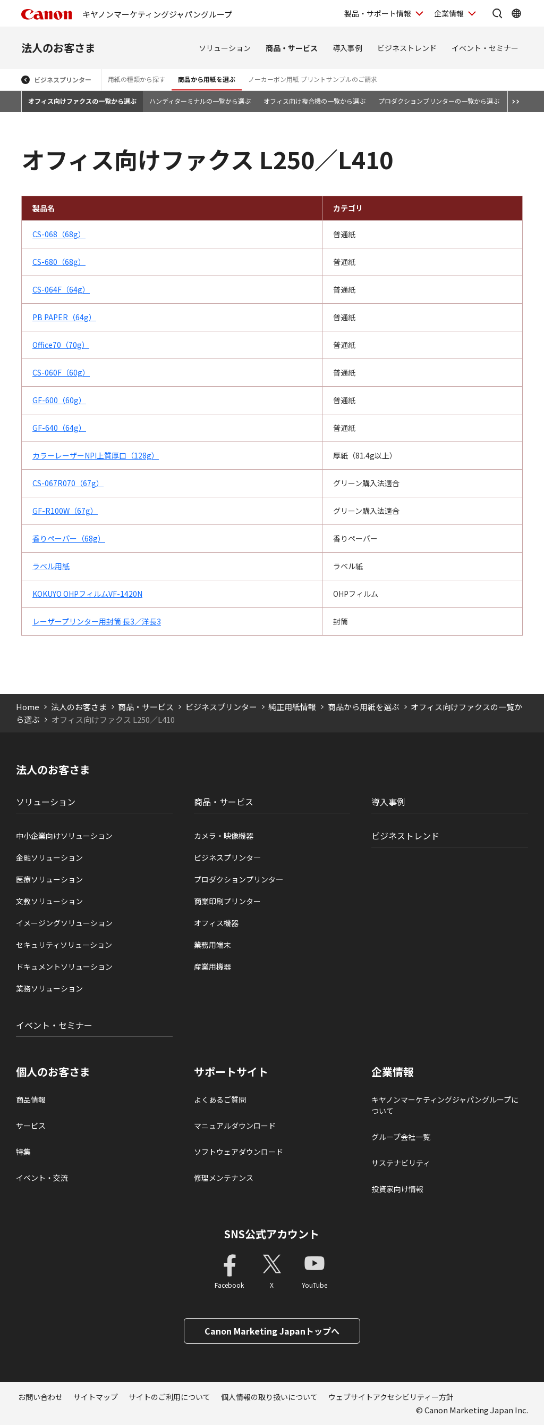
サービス (31, 1125)
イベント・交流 (42, 1177)
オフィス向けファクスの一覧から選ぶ (82, 100)
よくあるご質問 (220, 1099)
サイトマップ (95, 1396)
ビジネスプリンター (62, 79)
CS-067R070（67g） (68, 483)
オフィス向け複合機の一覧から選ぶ (315, 100)
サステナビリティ (400, 1162)
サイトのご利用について (169, 1396)
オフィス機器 (216, 923)
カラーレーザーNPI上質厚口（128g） (95, 455)
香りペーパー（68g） (68, 538)
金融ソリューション (49, 857)
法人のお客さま (58, 47)
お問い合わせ (40, 1396)
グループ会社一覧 (400, 1136)
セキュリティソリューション (64, 944)
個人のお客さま (53, 1071)
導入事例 (347, 48)
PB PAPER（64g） (64, 317)
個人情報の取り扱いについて (269, 1396)
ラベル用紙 (51, 566)
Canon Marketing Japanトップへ (272, 1330)
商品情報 (31, 1099)
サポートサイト (231, 1071)
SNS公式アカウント (271, 1233)
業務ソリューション (49, 988)
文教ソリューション (49, 901)
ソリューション (225, 48)
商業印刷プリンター (227, 901)
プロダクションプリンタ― (238, 879)
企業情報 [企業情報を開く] (449, 13)
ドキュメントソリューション (64, 966)
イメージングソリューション (64, 923)
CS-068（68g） (59, 234)
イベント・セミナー (485, 48)
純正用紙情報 (292, 706)
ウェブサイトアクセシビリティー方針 (391, 1396)
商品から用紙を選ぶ (206, 79)
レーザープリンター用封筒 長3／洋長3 (96, 621)
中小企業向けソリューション (64, 835)
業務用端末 (212, 944)
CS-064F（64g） (61, 289)
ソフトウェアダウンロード (238, 1151)
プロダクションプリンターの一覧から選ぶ (438, 100)
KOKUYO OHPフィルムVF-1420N (87, 593)
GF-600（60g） (59, 400)
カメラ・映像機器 (223, 835)
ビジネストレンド (407, 48)
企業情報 (392, 1071)
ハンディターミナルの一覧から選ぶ (200, 100)
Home (27, 706)
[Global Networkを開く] (516, 13)
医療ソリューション (49, 879)
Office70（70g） (60, 344)
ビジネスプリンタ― (227, 857)
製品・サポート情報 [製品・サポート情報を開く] (377, 13)
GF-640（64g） (59, 427)
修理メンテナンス (223, 1177)
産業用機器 (212, 966)
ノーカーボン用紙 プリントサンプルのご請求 (312, 79)
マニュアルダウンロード (235, 1125)
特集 (23, 1151)
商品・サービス (292, 48)
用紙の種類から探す (136, 79)
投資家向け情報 (397, 1189)
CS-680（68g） (59, 261)
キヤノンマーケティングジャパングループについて (444, 1105)
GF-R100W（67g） (65, 510)
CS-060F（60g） (61, 372)
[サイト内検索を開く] (497, 13)
